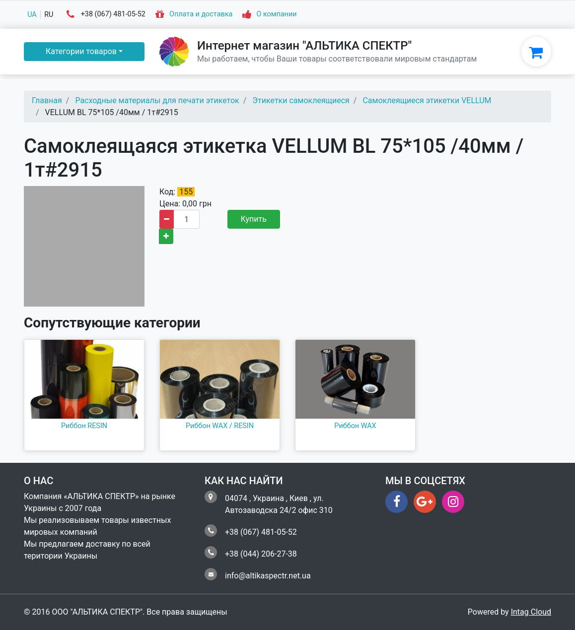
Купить (254, 219)
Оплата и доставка (200, 14)
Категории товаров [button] (81, 51)
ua (32, 14)
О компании (276, 14)
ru (48, 14)
